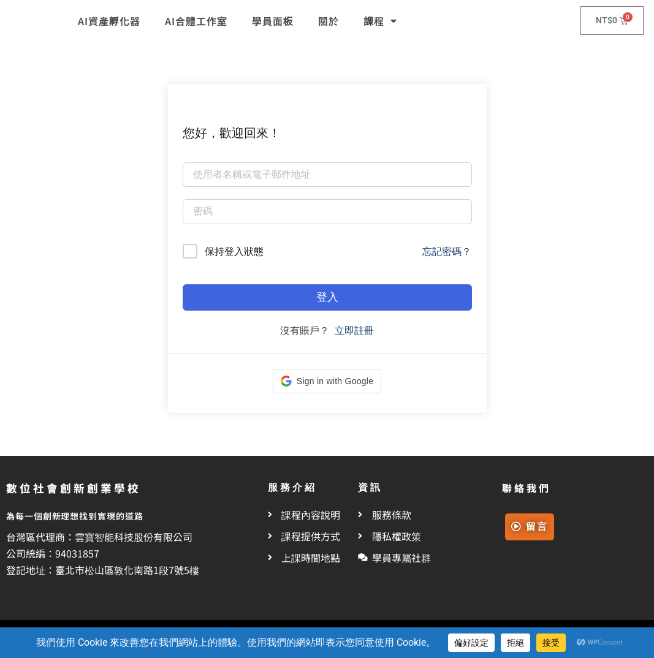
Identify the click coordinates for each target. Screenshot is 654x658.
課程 (380, 21)
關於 (328, 20)
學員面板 (273, 20)
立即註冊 (354, 330)
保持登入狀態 (234, 251)
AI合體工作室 (196, 20)
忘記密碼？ (446, 251)
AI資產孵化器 (109, 20)
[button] (327, 381)
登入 (327, 296)
